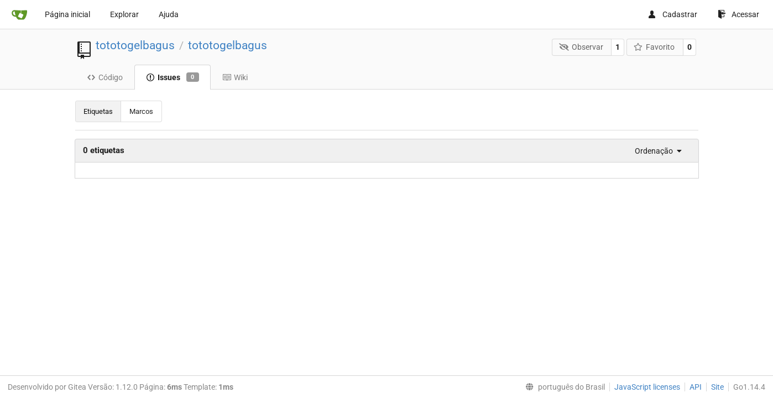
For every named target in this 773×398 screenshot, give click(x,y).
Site (717, 387)
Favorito (654, 47)
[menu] (655, 151)
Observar (581, 47)
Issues (172, 77)
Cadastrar (672, 14)
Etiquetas (98, 111)
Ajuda (169, 14)
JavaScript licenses (647, 387)
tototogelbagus (135, 45)
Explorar (124, 14)
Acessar (738, 14)
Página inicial (67, 14)
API (696, 387)
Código (105, 77)
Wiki (235, 77)
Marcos (141, 111)
